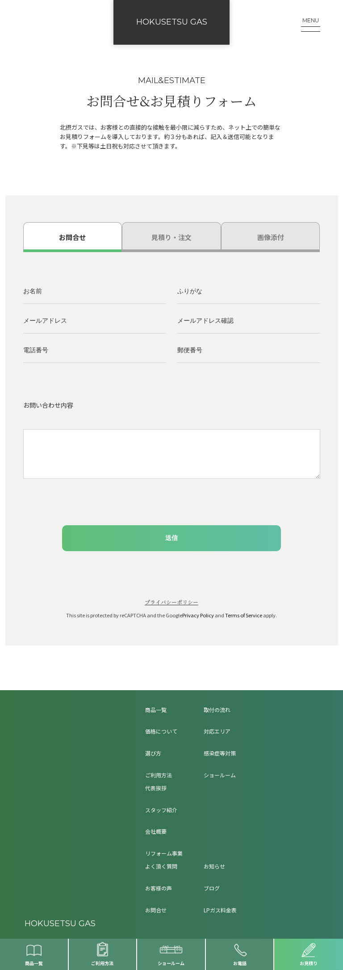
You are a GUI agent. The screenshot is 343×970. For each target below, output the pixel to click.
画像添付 (270, 237)
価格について (161, 731)
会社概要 (156, 831)
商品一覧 (34, 963)
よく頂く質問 (161, 866)
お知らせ (214, 866)
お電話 (240, 963)
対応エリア (217, 731)
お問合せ (72, 237)
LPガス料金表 (220, 910)
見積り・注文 (171, 237)
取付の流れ (217, 709)
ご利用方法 (102, 963)
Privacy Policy (198, 615)
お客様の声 (158, 888)
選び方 (153, 753)
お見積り (309, 963)
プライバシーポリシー (171, 602)
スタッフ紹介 (161, 810)
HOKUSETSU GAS (171, 22)
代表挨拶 (156, 788)
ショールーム (171, 963)
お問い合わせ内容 (48, 405)
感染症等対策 (220, 753)
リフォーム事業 (164, 853)
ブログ (212, 888)
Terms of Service (243, 615)
